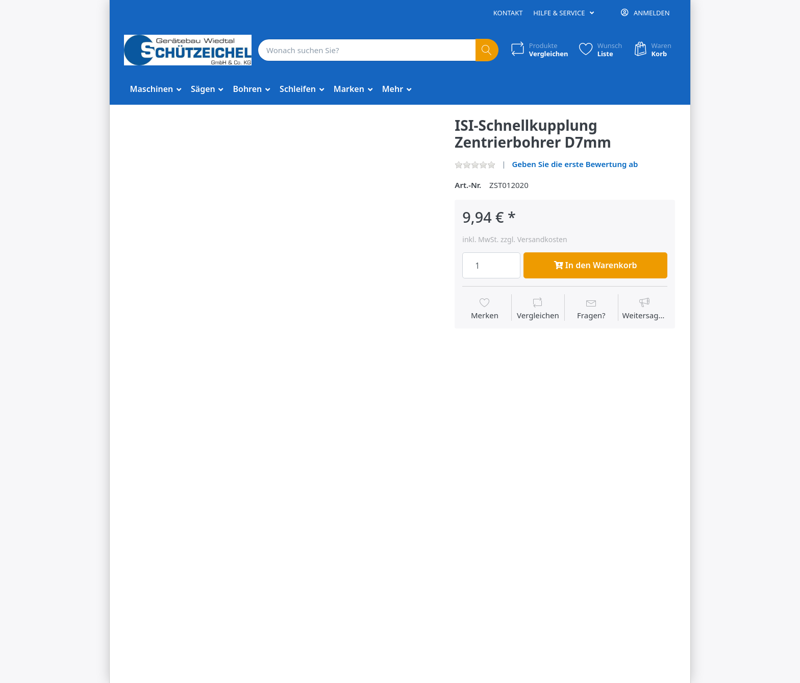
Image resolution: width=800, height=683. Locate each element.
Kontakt (508, 12)
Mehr (394, 89)
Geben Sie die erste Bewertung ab (575, 164)
